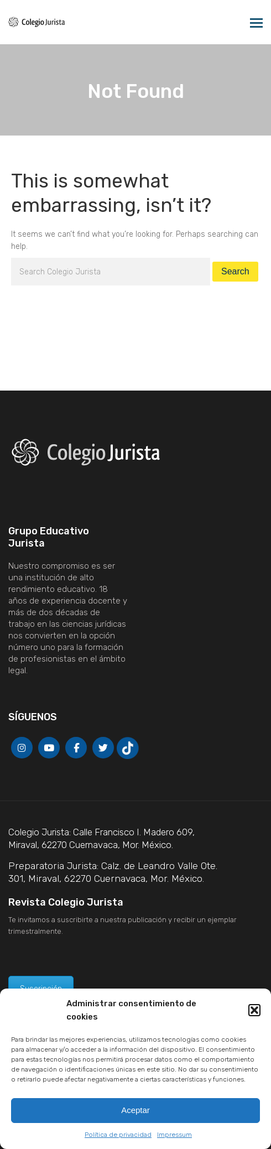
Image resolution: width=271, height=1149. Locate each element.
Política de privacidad (118, 1134)
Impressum (174, 1134)
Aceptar (135, 1110)
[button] (254, 1010)
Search (235, 271)
